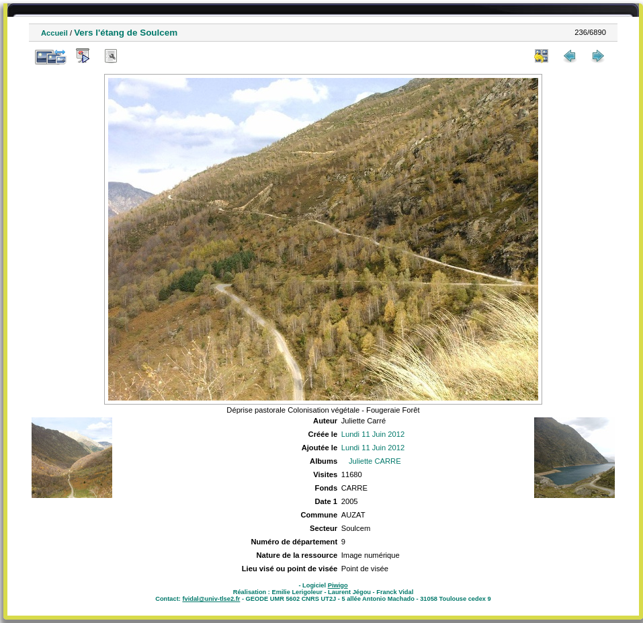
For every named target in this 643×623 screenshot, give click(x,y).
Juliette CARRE (375, 461)
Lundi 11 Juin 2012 (373, 434)
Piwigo (338, 585)
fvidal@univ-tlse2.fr (211, 598)
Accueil (54, 33)
